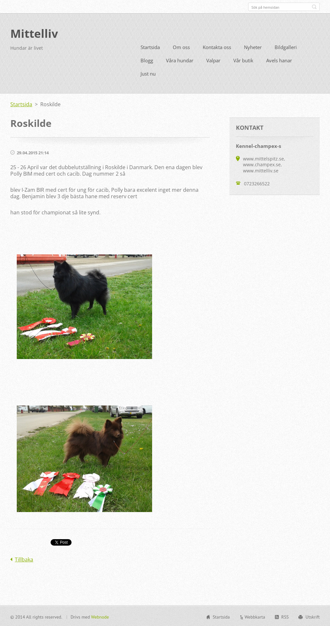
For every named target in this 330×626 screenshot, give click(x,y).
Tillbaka (24, 558)
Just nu (148, 73)
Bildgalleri (286, 46)
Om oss (181, 46)
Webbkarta (255, 616)
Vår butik (243, 59)
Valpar (213, 59)
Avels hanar (279, 59)
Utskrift (313, 616)
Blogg (147, 59)
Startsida (150, 46)
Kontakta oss (217, 46)
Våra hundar (179, 59)
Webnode (100, 616)
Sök (314, 6)
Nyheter (253, 46)
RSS (285, 616)
